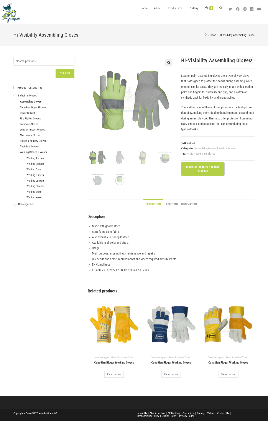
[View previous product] (244, 60)
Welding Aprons (35, 158)
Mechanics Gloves (30, 135)
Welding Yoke (33, 197)
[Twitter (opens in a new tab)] (231, 7)
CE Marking (174, 413)
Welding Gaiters (35, 175)
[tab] (153, 204)
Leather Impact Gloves (32, 129)
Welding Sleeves (35, 186)
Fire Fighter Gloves (30, 118)
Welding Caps (33, 169)
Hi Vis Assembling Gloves (201, 153)
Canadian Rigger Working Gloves (114, 362)
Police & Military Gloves (33, 140)
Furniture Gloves (29, 124)
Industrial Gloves (226, 148)
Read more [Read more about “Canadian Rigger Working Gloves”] (114, 374)
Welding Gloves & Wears (33, 152)
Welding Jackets (35, 180)
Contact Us (188, 413)
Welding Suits (33, 191)
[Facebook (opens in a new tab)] (238, 7)
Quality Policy (169, 416)
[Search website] (220, 8)
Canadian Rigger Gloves (105, 357)
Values (210, 413)
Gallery (200, 413)
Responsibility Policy (148, 416)
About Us (142, 413)
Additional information (181, 204)
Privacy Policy (186, 416)
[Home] (205, 35)
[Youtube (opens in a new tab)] (260, 7)
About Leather (157, 413)
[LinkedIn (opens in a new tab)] (252, 7)
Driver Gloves (27, 112)
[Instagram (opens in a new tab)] (245, 7)
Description (153, 204)
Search (65, 73)
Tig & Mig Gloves (29, 146)
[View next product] (251, 60)
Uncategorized (26, 204)
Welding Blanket (35, 163)
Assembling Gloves (205, 148)
